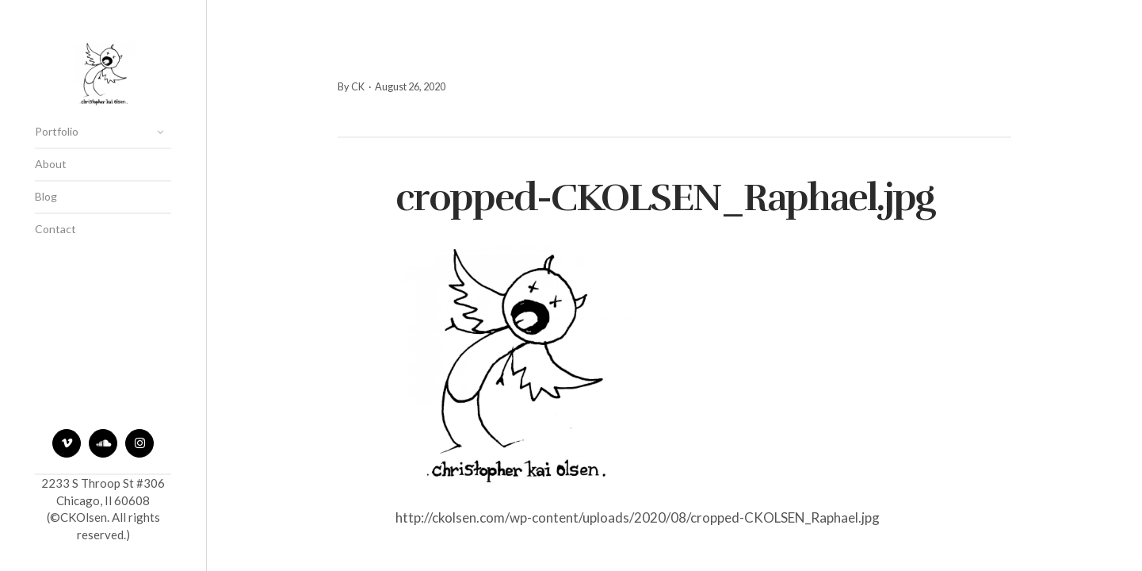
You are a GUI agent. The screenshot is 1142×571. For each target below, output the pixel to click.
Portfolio (56, 131)
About (51, 164)
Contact (55, 229)
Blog (46, 196)
